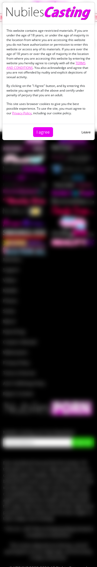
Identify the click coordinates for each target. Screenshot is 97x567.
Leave (86, 132)
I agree (43, 132)
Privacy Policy (22, 113)
